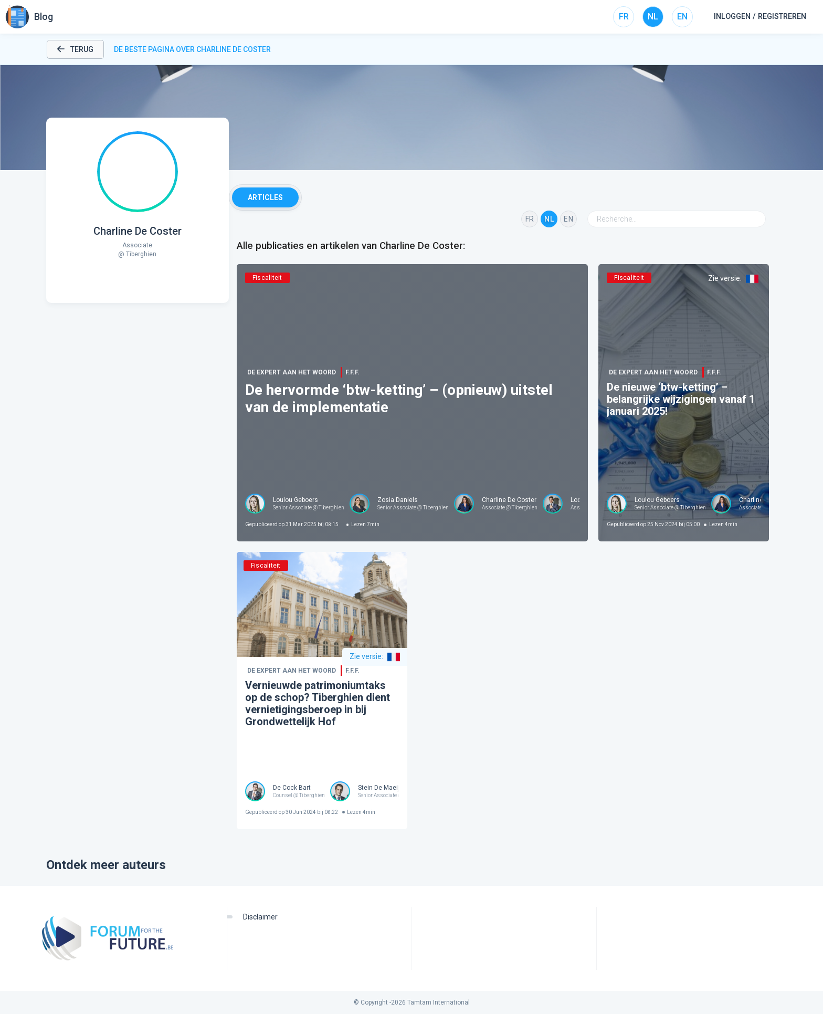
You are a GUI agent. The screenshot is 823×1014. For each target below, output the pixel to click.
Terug (75, 49)
